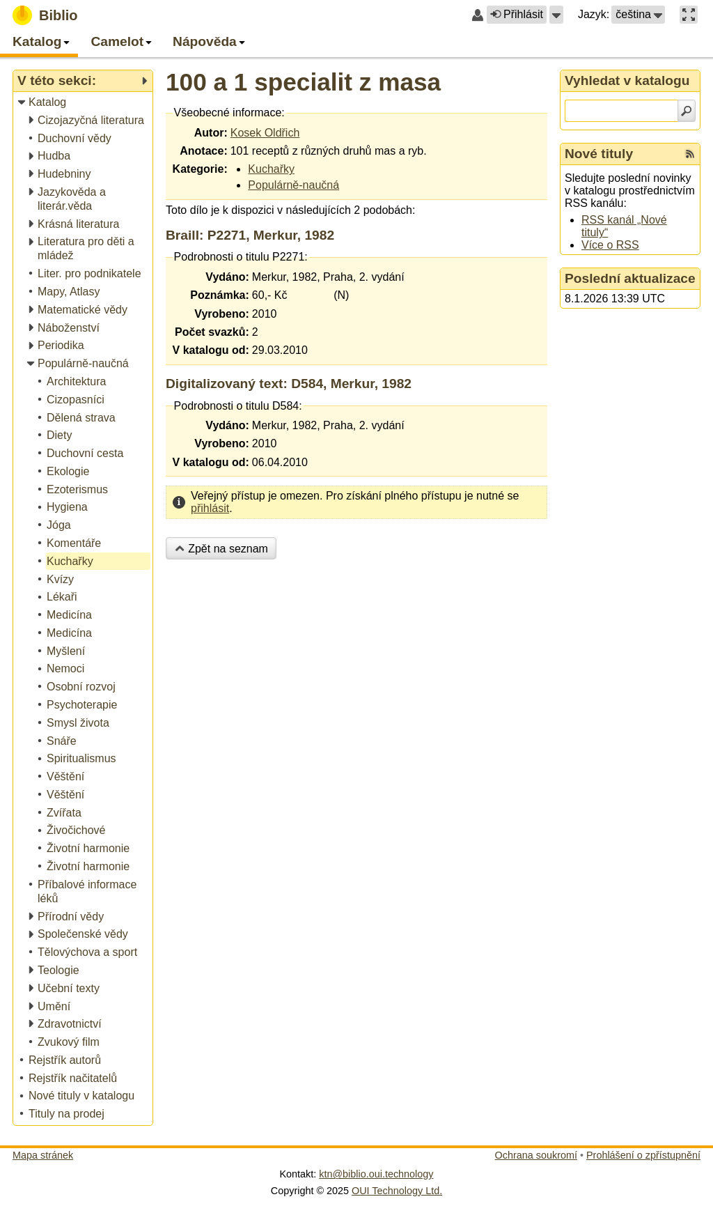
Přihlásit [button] (516, 14)
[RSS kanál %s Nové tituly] (690, 154)
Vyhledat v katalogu (627, 80)
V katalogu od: (211, 350)
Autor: (211, 133)
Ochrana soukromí (536, 1155)
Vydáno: (227, 277)
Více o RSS (610, 245)
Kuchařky (271, 169)
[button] (556, 15)
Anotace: (203, 151)
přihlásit (210, 508)
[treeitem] (83, 102)
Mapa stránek (43, 1155)
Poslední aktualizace (630, 278)
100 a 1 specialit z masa (303, 81)
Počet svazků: (212, 332)
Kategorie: (200, 169)
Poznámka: (219, 295)
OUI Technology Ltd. (397, 1190)
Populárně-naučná (293, 185)
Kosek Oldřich (265, 133)
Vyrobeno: (221, 314)
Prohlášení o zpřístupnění (643, 1155)
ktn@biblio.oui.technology (376, 1174)
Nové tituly (599, 153)
